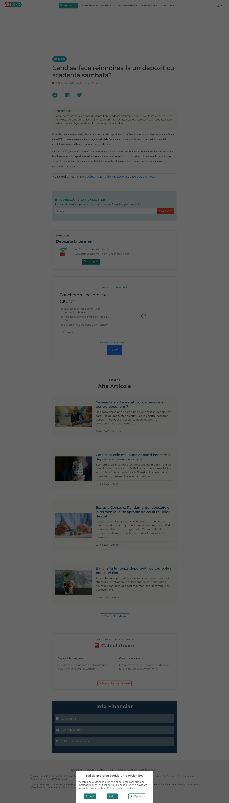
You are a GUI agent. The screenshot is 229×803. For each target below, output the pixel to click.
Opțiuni (136, 796)
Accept (90, 796)
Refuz (112, 796)
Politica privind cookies (121, 788)
